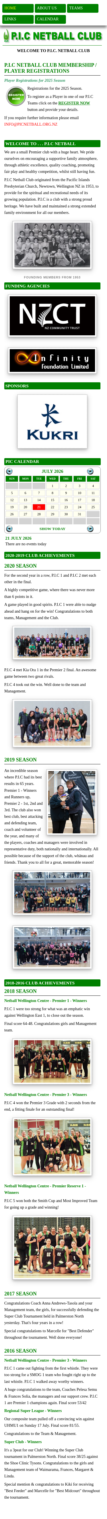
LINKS (10, 19)
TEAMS (76, 8)
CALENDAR (47, 19)
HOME (10, 8)
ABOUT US (46, 8)
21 (39, 507)
